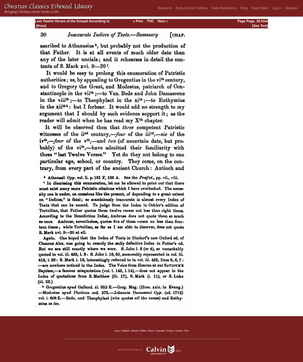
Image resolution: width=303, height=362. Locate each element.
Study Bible (259, 8)
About (151, 331)
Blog (244, 8)
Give (186, 331)
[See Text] (260, 26)
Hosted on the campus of (151, 349)
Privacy (170, 331)
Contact (179, 331)
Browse (165, 8)
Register (291, 8)
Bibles (143, 331)
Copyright (160, 331)
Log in (117, 331)
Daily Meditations (224, 8)
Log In (276, 8)
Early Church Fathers (191, 8)
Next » (163, 21)
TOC (150, 21)
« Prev (138, 21)
